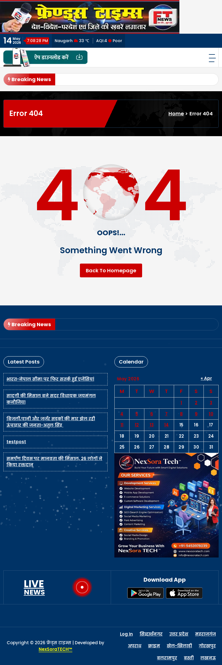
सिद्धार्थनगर (151, 634)
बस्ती (189, 658)
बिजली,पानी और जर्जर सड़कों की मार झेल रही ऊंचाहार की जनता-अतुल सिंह (50, 422)
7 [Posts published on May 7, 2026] (166, 414)
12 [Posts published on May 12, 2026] (137, 425)
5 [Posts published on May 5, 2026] (136, 414)
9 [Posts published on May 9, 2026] (196, 414)
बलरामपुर (167, 658)
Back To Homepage (111, 270)
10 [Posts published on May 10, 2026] (211, 414)
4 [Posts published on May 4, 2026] (122, 414)
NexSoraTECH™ (55, 649)
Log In (126, 634)
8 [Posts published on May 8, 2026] (181, 414)
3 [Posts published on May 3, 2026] (211, 403)
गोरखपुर (207, 646)
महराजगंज (205, 634)
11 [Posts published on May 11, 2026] (122, 425)
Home (176, 113)
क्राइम (154, 646)
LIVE (34, 587)
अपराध (134, 646)
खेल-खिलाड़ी (179, 646)
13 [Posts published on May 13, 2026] (152, 425)
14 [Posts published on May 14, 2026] (166, 425)
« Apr (206, 378)
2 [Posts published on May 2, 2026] (196, 403)
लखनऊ (208, 658)
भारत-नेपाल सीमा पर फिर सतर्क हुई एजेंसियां (50, 379)
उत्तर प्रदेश (178, 634)
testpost (16, 442)
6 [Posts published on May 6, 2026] (151, 414)
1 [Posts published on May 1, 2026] (181, 403)
